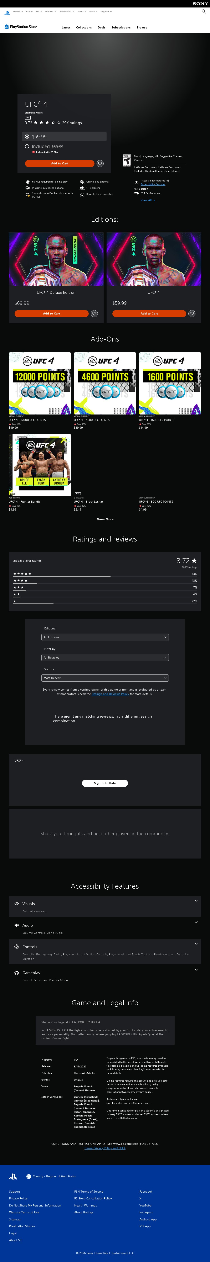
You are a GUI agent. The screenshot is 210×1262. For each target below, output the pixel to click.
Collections (84, 23)
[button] (153, 180)
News (80, 11)
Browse (142, 23)
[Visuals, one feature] (105, 902)
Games (16, 11)
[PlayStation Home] (7, 11)
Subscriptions (121, 23)
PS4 (37, 11)
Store (92, 11)
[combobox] (105, 633)
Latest (66, 23)
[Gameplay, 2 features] (105, 971)
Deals (102, 23)
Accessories (66, 11)
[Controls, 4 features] (105, 947)
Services (49, 11)
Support (105, 11)
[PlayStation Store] (21, 22)
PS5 (28, 11)
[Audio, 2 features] (105, 924)
